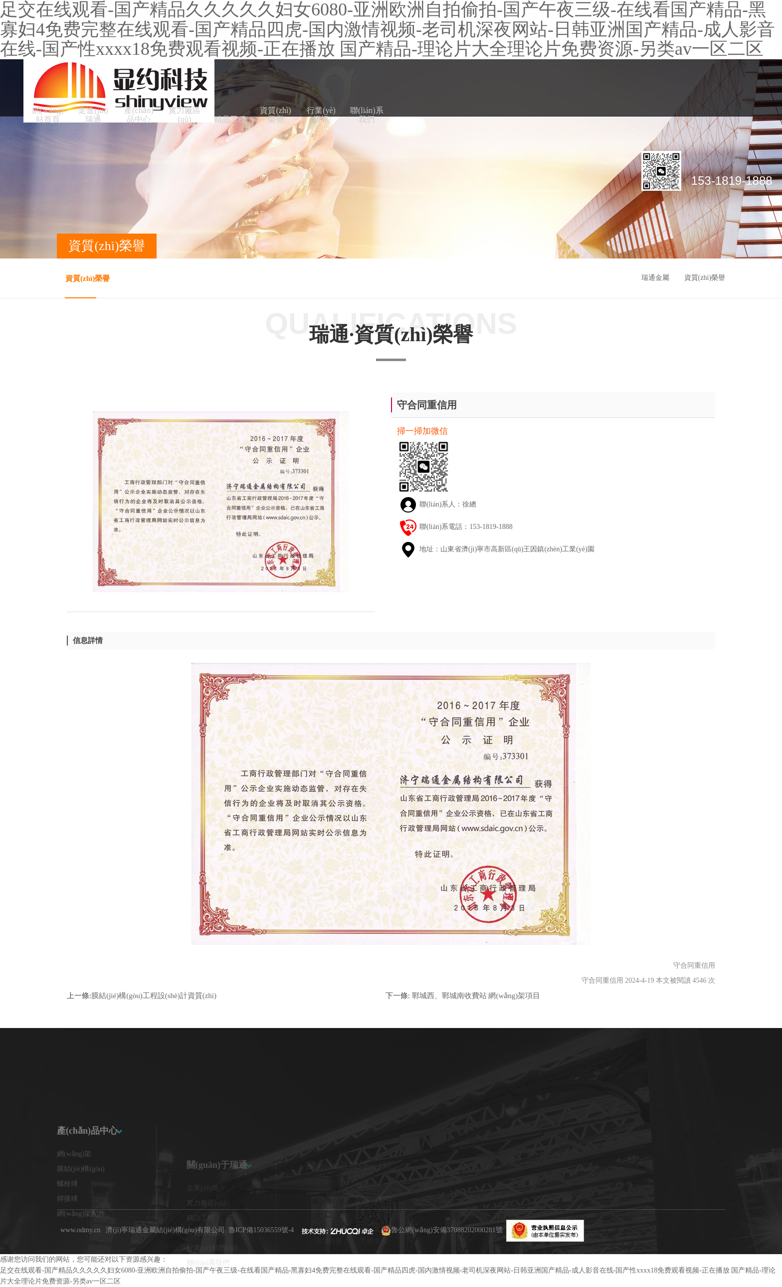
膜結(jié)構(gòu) (81, 1201)
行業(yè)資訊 (321, 115)
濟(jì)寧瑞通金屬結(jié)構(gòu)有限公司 (165, 1230)
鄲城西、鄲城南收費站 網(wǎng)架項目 (475, 996)
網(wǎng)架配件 (81, 1246)
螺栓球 (67, 1216)
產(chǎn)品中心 (139, 115)
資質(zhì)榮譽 (275, 115)
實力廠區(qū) (184, 115)
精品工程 (230, 119)
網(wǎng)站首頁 (47, 115)
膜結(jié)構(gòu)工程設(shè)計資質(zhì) (153, 996)
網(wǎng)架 (74, 1186)
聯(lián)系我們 (367, 115)
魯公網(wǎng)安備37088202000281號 (446, 1230)
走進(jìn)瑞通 (93, 115)
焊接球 (67, 1231)
